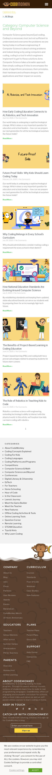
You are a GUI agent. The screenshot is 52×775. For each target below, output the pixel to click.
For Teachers (11, 486)
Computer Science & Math (17, 468)
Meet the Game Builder (16, 503)
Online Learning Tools (15, 516)
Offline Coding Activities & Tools (20, 513)
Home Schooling (13, 489)
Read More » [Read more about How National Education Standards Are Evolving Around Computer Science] (7, 311)
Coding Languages (14, 458)
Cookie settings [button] (16, 770)
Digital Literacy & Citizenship (19, 479)
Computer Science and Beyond (20, 472)
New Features (11, 509)
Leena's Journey (12, 499)
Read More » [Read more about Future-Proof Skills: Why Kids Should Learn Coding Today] (7, 200)
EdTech (8, 482)
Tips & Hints (11, 530)
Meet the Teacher (13, 506)
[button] (46, 4)
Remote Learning (13, 523)
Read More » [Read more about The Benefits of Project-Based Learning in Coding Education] (7, 366)
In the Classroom (13, 496)
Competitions (11, 465)
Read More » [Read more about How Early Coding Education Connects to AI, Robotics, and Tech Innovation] (7, 138)
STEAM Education (13, 527)
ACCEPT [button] (35, 770)
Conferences (11, 475)
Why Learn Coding (14, 534)
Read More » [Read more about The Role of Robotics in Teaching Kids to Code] (7, 425)
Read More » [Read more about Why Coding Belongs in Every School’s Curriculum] (7, 252)
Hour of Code (11, 492)
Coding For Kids (12, 455)
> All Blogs (8, 16)
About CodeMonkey (14, 448)
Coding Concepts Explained (18, 451)
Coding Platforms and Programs (20, 462)
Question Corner (13, 520)
